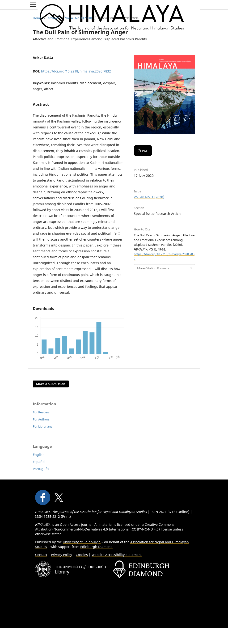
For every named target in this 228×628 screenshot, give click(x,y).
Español (39, 461)
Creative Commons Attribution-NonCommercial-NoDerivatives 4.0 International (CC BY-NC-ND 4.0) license (104, 526)
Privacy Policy (61, 554)
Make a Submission (50, 384)
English (39, 454)
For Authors (41, 419)
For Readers (41, 412)
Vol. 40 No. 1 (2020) (78, 18)
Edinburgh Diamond (96, 546)
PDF (144, 151)
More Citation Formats (153, 268)
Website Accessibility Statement (117, 554)
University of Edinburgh (82, 542)
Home (37, 18)
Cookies (82, 554)
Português (41, 469)
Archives (53, 18)
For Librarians (42, 426)
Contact (41, 554)
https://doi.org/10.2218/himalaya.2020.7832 (76, 71)
